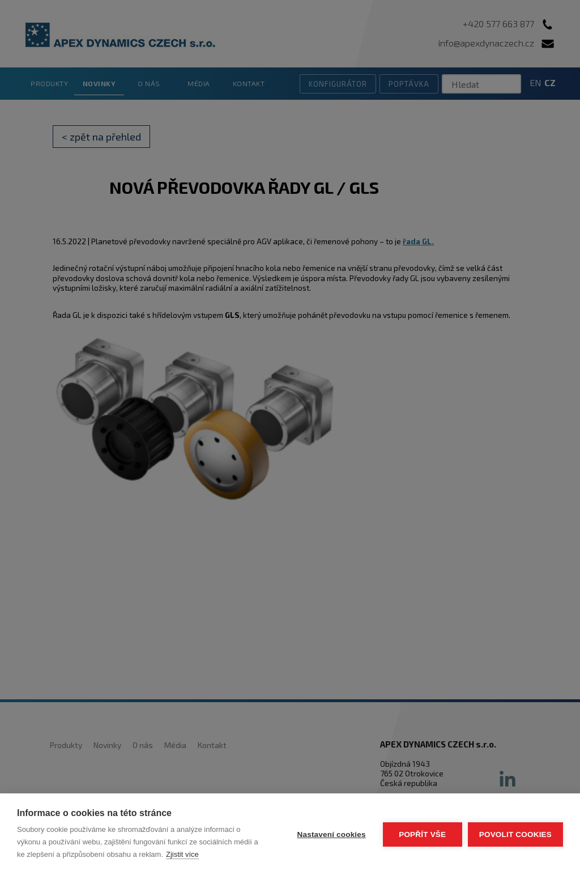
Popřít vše (422, 834)
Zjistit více (182, 854)
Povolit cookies (515, 834)
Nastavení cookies (331, 834)
